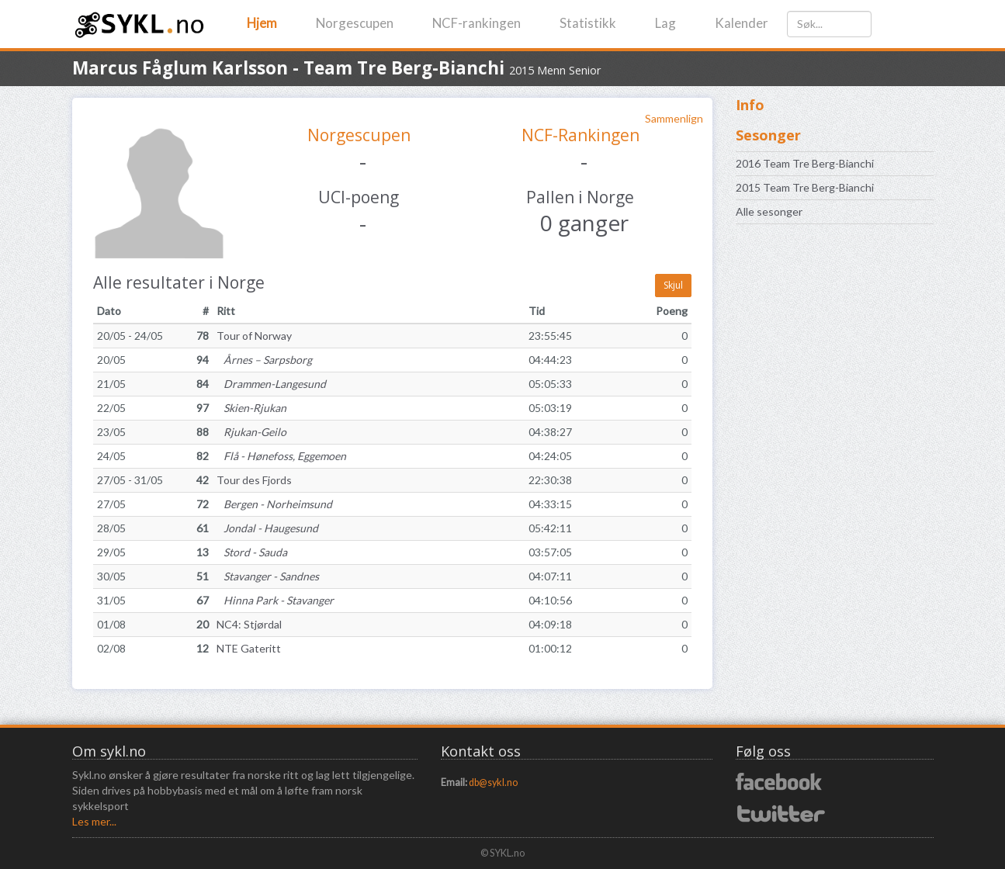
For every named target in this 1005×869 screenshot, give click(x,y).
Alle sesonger (769, 211)
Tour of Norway (254, 335)
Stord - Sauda (252, 552)
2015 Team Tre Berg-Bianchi (805, 187)
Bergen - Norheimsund (274, 504)
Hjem (262, 23)
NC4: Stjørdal (249, 624)
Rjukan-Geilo (251, 431)
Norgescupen (354, 23)
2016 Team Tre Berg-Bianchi (805, 163)
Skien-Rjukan (251, 407)
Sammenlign (674, 118)
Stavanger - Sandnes (268, 576)
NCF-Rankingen (580, 135)
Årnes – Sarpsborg (264, 359)
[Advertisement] (835, 480)
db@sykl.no (493, 782)
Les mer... (94, 821)
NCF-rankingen (476, 23)
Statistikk (588, 23)
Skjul (673, 285)
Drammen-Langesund (271, 383)
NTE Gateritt (249, 648)
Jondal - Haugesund (267, 528)
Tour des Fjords (254, 479)
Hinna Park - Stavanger (275, 600)
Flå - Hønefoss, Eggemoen (281, 455)
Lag (665, 23)
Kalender (741, 23)
